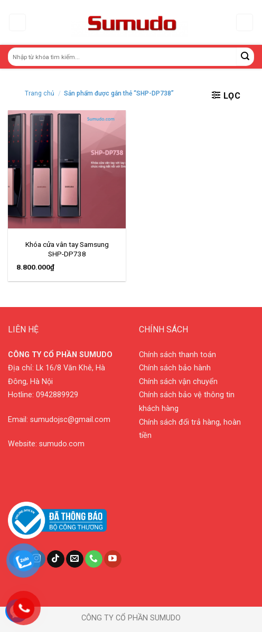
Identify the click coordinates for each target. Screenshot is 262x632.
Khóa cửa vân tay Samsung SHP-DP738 (67, 249)
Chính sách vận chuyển (178, 381)
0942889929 (57, 394)
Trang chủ (39, 93)
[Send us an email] (74, 559)
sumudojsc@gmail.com (70, 419)
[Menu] (17, 22)
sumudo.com (62, 443)
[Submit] (245, 56)
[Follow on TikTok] (55, 559)
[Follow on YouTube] (112, 559)
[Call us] (93, 559)
